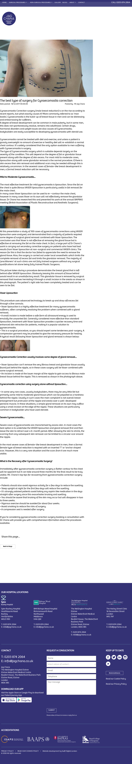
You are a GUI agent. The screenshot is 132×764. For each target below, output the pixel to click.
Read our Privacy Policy (116, 684)
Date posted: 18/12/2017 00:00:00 (14, 104)
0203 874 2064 (123, 2)
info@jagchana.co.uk (12, 627)
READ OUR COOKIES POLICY (28, 751)
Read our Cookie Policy (116, 679)
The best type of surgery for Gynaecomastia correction (36, 100)
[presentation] (62, 700)
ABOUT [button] (72, 2)
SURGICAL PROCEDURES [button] (17, 2)
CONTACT (81, 2)
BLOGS (64, 2)
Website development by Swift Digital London (60, 751)
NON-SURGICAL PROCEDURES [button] (40, 2)
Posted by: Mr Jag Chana (75, 104)
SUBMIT (51, 710)
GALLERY (58, 2)
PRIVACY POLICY (7, 751)
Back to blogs (7, 546)
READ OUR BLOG (114, 673)
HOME (4, 2)
